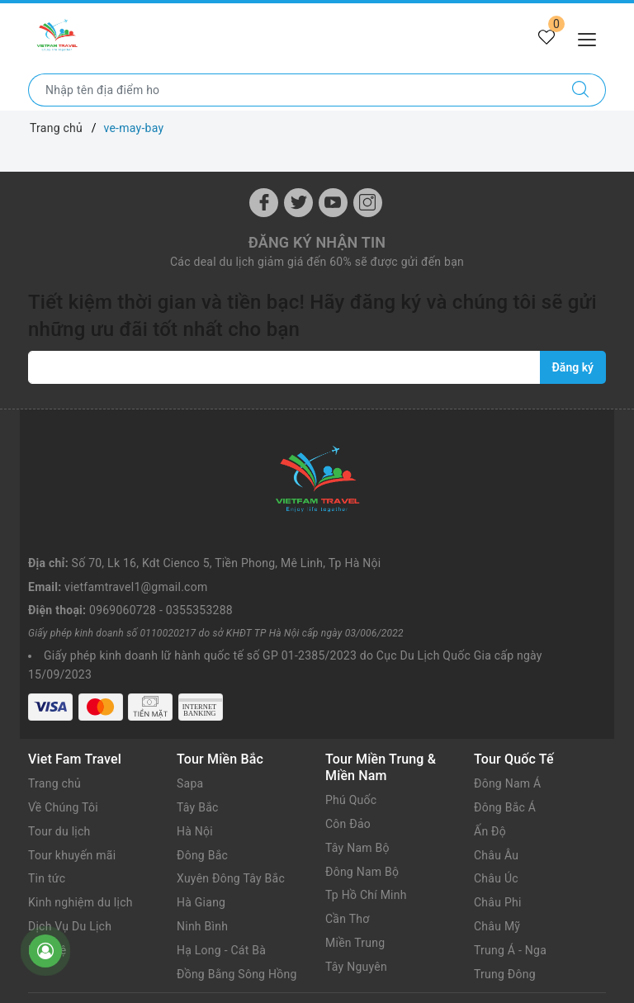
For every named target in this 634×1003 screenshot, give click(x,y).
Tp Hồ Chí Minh (366, 894)
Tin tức (46, 878)
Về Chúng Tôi (63, 807)
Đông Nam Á (507, 783)
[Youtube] (333, 202)
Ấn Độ (490, 831)
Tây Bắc (198, 807)
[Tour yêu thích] (546, 38)
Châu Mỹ (497, 926)
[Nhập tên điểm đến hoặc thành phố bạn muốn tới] (292, 89)
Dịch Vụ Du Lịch (69, 926)
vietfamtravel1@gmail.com (135, 587)
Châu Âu (496, 855)
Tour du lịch (59, 831)
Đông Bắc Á (505, 807)
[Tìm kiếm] (581, 89)
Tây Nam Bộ (357, 847)
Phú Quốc (350, 800)
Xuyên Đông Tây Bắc (231, 878)
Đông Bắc (202, 855)
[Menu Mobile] (591, 37)
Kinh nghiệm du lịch (80, 902)
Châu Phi (498, 902)
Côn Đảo (348, 823)
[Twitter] (298, 202)
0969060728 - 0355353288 (161, 610)
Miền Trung (355, 942)
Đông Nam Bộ (362, 871)
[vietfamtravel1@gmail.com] (284, 367)
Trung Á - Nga (510, 950)
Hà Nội (195, 831)
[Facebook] (263, 202)
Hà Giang (201, 902)
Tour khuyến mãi (72, 855)
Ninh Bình (202, 926)
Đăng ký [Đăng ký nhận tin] (573, 367)
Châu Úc (496, 878)
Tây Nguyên (356, 966)
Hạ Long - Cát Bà (221, 950)
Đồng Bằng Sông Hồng (237, 974)
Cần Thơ (347, 918)
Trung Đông (505, 974)
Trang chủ (54, 783)
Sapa (190, 783)
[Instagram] (367, 202)
